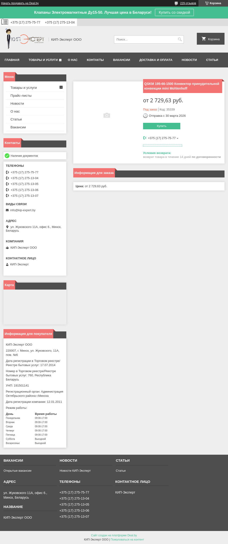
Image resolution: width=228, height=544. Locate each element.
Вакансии (121, 60)
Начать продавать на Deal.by (20, 3)
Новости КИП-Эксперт (75, 470)
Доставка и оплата (155, 60)
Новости (189, 60)
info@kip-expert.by (23, 210)
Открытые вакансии (17, 470)
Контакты (95, 60)
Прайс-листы (21, 95)
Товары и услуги (43, 60)
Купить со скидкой (174, 12)
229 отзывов (188, 3)
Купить (161, 126)
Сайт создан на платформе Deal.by (114, 535)
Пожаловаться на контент (127, 539)
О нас (73, 60)
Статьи (212, 60)
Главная (12, 60)
